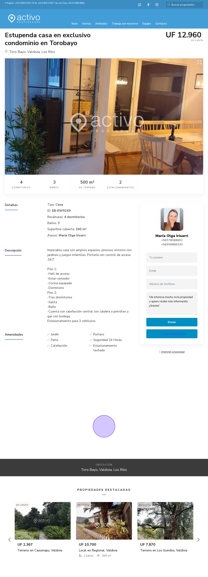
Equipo (146, 24)
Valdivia (33, 51)
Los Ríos (48, 51)
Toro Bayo (17, 51)
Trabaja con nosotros (125, 24)
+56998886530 (172, 244)
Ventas (86, 24)
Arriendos (101, 24)
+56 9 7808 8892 (76, 3)
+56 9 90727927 (23, 3)
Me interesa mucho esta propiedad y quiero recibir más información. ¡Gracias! (171, 303)
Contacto (161, 24)
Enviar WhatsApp (172, 334)
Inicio (75, 24)
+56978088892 (172, 240)
